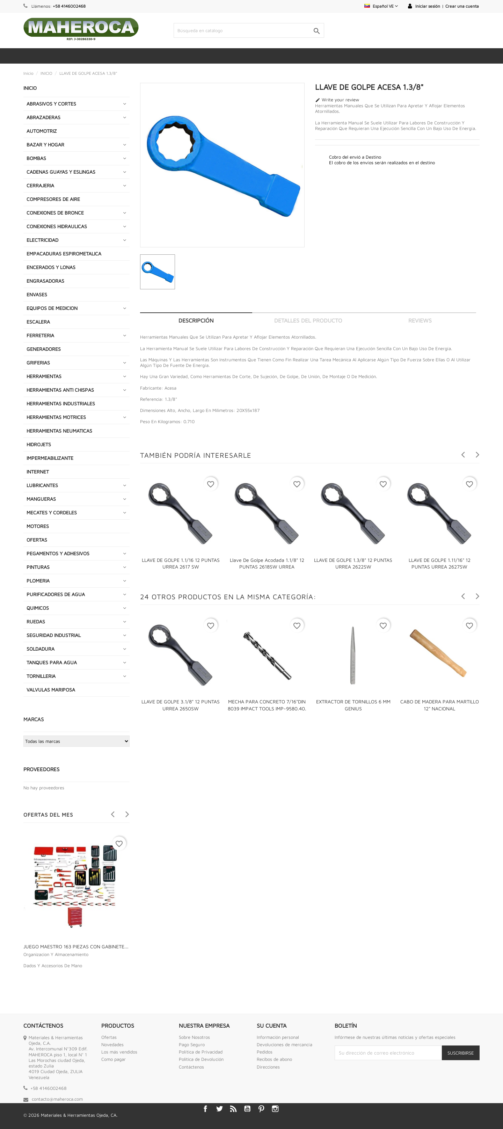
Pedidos (264, 1052)
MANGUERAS (41, 499)
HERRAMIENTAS (44, 376)
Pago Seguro (192, 1044)
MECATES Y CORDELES (52, 512)
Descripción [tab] (196, 320)
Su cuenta (271, 1025)
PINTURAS (38, 567)
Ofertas (109, 1037)
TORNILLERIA (41, 676)
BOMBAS (36, 158)
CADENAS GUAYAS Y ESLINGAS (61, 172)
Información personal (278, 1037)
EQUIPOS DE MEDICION (52, 308)
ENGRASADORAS (45, 281)
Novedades (112, 1044)
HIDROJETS (39, 444)
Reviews (420, 320)
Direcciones (268, 1067)
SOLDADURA (40, 649)
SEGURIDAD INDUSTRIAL (54, 635)
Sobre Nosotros (194, 1037)
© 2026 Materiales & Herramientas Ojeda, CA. (70, 1115)
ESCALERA (38, 322)
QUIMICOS (38, 608)
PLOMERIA (38, 581)
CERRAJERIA (40, 185)
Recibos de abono (274, 1059)
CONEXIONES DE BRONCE (55, 213)
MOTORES (38, 526)
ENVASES (37, 294)
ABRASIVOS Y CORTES (51, 104)
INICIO (30, 88)
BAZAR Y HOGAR (45, 144)
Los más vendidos (119, 1052)
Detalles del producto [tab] (308, 320)
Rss (233, 1108)
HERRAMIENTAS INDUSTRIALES (61, 403)
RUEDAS (36, 621)
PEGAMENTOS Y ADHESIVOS (58, 553)
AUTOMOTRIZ (42, 131)
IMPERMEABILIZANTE (50, 458)
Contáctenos (191, 1067)
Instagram (275, 1108)
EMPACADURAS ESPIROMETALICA (64, 253)
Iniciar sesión (427, 6)
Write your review (337, 100)
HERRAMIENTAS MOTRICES (56, 417)
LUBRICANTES (42, 485)
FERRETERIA (40, 335)
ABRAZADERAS (43, 117)
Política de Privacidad (201, 1052)
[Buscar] (249, 30)
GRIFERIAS (38, 363)
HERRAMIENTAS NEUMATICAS (59, 431)
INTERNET (38, 472)
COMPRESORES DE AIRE (53, 199)
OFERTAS (37, 540)
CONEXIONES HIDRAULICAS (57, 226)
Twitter (219, 1108)
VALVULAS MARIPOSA (51, 690)
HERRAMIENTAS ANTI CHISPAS (60, 390)
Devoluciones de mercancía (284, 1044)
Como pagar (113, 1059)
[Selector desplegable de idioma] (381, 6)
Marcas (33, 719)
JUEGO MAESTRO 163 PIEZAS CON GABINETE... (76, 946)
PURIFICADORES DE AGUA (56, 594)
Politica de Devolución (201, 1059)
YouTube (247, 1108)
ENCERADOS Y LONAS (51, 267)
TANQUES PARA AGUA (52, 662)
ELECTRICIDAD (42, 240)
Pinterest (261, 1108)
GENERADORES (44, 349)
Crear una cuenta (462, 6)
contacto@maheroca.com (57, 1099)
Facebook (205, 1108)
